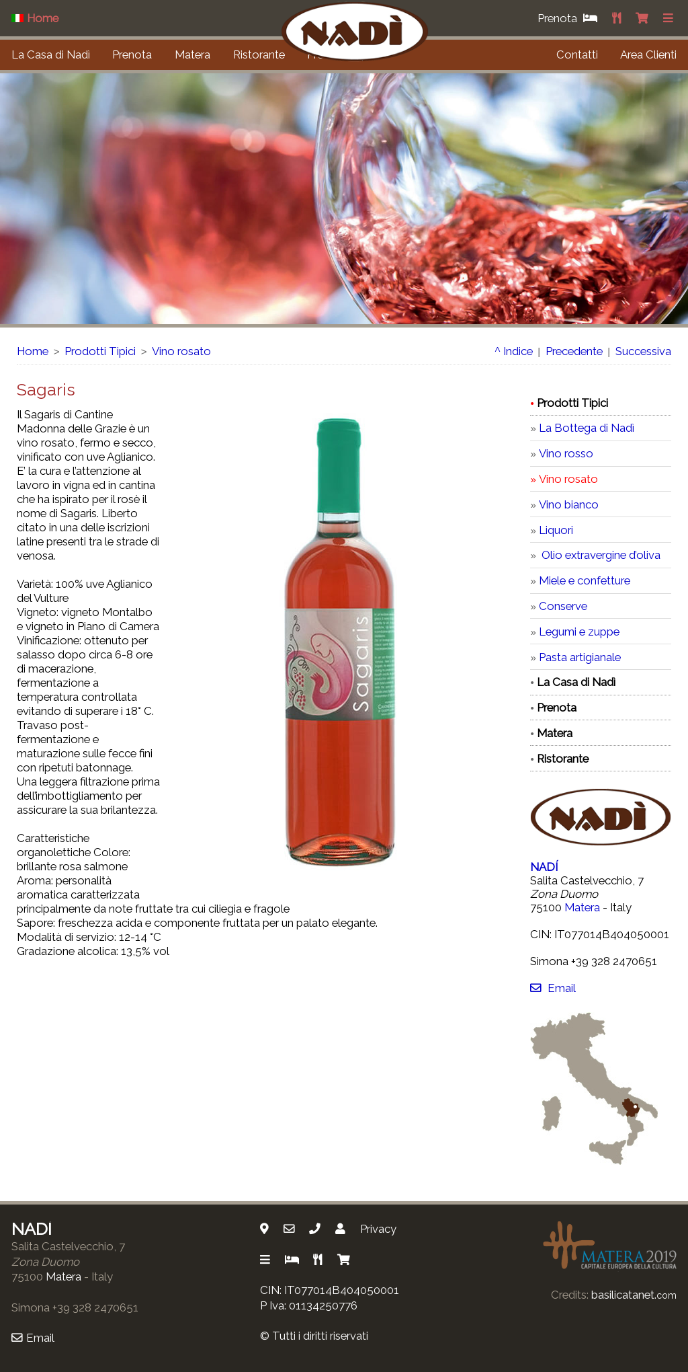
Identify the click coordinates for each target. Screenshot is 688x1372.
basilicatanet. (634, 1294)
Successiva (643, 351)
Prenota (132, 54)
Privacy (378, 1228)
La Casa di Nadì (50, 54)
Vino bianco (569, 504)
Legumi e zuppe (579, 631)
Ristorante (259, 54)
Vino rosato (181, 351)
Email (552, 988)
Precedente (574, 351)
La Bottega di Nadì (586, 427)
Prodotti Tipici (100, 351)
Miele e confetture (584, 580)
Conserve (563, 606)
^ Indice (513, 351)
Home (32, 351)
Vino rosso (566, 453)
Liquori (556, 530)
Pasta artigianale (580, 657)
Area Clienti (648, 54)
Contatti (577, 54)
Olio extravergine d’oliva (599, 555)
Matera (192, 54)
